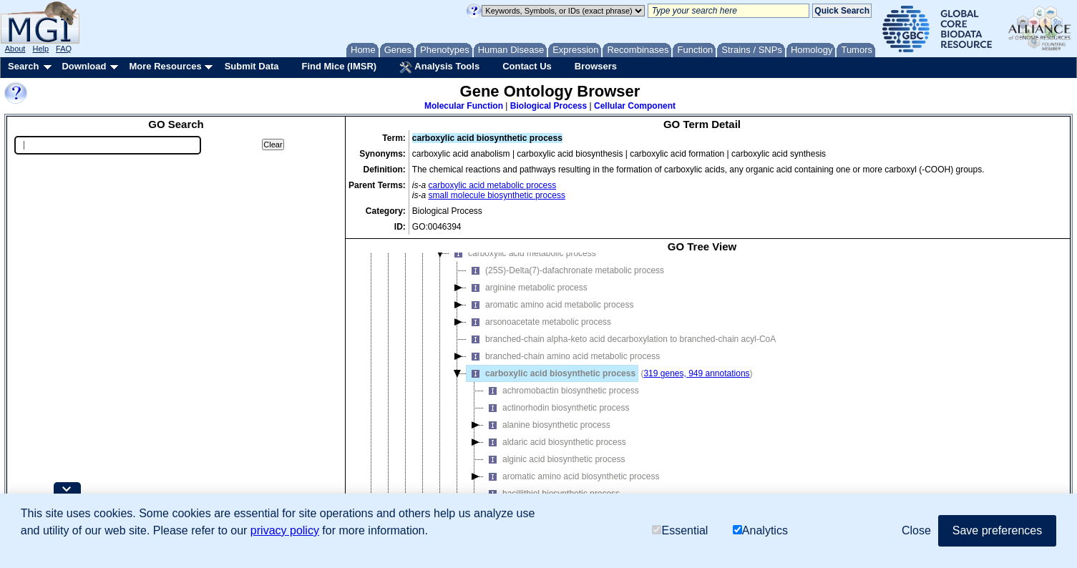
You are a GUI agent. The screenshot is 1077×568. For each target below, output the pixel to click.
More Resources (165, 66)
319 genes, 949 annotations (696, 383)
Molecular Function (463, 106)
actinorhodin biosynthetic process (556, 417)
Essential (680, 531)
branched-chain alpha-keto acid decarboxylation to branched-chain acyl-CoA (621, 349)
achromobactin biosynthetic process (561, 400)
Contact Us (527, 66)
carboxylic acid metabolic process (493, 185)
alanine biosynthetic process (547, 435)
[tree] (702, 395)
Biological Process (548, 106)
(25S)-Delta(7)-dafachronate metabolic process (565, 280)
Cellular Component (635, 106)
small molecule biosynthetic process (497, 195)
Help (40, 48)
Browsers (596, 66)
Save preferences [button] (997, 530)
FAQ (64, 48)
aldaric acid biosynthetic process (555, 452)
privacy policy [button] (284, 530)
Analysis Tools (439, 67)
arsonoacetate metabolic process (539, 332)
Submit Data (252, 66)
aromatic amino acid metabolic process (550, 314)
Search (23, 66)
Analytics (760, 531)
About (15, 48)
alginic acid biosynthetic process (554, 469)
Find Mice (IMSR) (338, 66)
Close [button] (916, 530)
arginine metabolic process (527, 297)
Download (84, 66)
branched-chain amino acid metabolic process (563, 366)
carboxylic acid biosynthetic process (551, 383)
